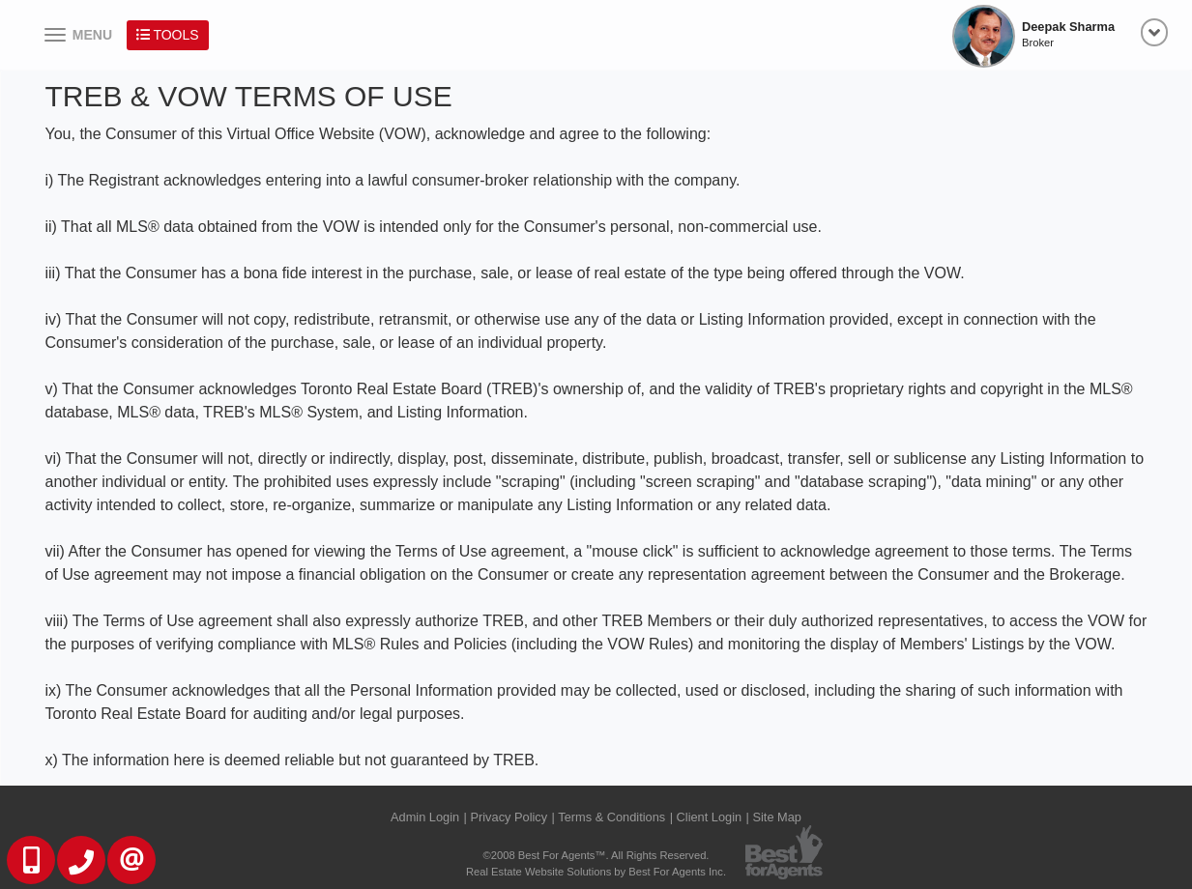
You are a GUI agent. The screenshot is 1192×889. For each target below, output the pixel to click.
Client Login (709, 817)
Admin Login (425, 817)
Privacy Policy (508, 817)
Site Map (776, 817)
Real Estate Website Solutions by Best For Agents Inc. (596, 871)
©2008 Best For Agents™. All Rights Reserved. (596, 855)
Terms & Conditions (611, 817)
